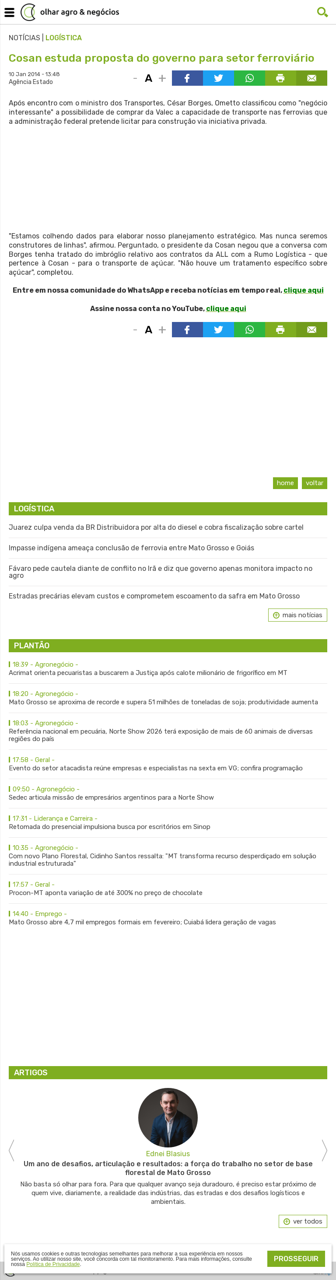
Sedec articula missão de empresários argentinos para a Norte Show (168, 793)
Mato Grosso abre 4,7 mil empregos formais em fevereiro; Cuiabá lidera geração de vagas (168, 918)
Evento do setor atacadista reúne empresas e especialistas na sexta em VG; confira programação (168, 764)
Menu (7, 10)
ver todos (307, 1221)
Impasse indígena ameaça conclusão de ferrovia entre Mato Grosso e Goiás (131, 548)
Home (285, 483)
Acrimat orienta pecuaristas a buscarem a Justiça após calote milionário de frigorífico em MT (168, 669)
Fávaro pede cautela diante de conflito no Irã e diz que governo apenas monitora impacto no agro (160, 572)
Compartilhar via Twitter (218, 78)
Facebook (305, 12)
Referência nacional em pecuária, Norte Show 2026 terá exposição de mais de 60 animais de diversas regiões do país (168, 731)
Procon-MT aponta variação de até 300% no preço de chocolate (168, 889)
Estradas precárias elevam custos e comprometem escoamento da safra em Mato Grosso (154, 596)
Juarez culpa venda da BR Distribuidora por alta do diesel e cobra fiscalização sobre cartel (156, 527)
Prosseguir (296, 1259)
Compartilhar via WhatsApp (249, 78)
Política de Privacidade (53, 1264)
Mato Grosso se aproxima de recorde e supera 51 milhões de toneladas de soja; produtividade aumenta (168, 698)
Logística (64, 38)
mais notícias (302, 615)
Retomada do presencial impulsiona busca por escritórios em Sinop (168, 823)
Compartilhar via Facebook (187, 78)
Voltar (314, 483)
